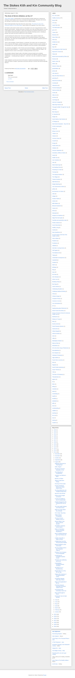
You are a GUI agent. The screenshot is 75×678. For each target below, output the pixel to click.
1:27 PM (9, 78)
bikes (53, 384)
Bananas (54, 34)
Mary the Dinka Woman (57, 75)
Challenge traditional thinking (58, 291)
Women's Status (56, 66)
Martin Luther (55, 61)
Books (53, 20)
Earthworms (55, 316)
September (57, 459)
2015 (55, 444)
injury (53, 272)
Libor (53, 162)
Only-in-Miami (55, 238)
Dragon (54, 116)
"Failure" (54, 133)
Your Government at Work (58, 186)
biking (53, 386)
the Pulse (54, 274)
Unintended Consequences (58, 257)
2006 (55, 622)
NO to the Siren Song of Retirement (60, 348)
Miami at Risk (55, 343)
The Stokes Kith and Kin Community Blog (32, 5)
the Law (54, 415)
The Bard (54, 172)
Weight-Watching (56, 184)
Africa (53, 109)
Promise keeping (56, 87)
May (56, 603)
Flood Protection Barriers (58, 326)
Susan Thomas (55, 369)
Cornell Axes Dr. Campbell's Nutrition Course (60, 557)
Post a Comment (10, 81)
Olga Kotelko (55, 357)
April (56, 605)
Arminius (54, 97)
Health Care (55, 157)
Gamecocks (55, 328)
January (57, 611)
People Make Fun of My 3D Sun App (60, 571)
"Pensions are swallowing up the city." (60, 560)
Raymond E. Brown (56, 51)
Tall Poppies (55, 250)
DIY (53, 305)
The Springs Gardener (57, 174)
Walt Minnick (55, 181)
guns (53, 30)
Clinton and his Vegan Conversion (60, 496)
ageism (54, 379)
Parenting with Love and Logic (59, 653)
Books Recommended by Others (59, 56)
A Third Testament (56, 642)
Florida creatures (56, 222)
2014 (55, 446)
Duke (53, 39)
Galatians (54, 148)
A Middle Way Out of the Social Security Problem (61, 542)
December (57, 453)
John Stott (54, 73)
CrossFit (54, 140)
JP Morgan (54, 121)
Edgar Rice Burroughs (57, 217)
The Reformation (56, 27)
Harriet (53, 155)
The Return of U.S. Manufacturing (59, 568)
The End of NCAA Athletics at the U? (59, 519)
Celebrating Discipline (57, 289)
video (53, 193)
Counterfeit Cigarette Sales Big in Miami (59, 579)
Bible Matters (55, 203)
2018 (55, 438)
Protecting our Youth (57, 169)
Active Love (55, 279)
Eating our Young (56, 319)
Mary (60, 648)
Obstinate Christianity (57, 355)
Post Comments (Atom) (29, 91)
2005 (55, 624)
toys (53, 417)
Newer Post (8, 88)
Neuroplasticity (55, 350)
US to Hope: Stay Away (60, 512)
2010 (55, 614)
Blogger (44, 675)
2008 (55, 618)
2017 (55, 440)
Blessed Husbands (56, 205)
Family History (55, 145)
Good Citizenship (56, 225)
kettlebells (54, 401)
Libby (53, 338)
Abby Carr (54, 95)
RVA (53, 362)
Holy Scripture (55, 636)
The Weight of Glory (56, 650)
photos (53, 71)
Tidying (54, 255)
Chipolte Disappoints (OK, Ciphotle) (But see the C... (61, 503)
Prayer (53, 128)
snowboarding (55, 408)
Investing (54, 83)
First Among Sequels (57, 633)
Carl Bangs (54, 99)
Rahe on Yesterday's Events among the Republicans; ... (59, 530)
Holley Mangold (55, 331)
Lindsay (54, 654)
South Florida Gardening (58, 367)
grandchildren (55, 68)
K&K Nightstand (56, 631)
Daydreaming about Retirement (59, 308)
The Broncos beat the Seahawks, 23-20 (60, 469)
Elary (53, 321)
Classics (54, 136)
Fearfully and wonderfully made (59, 220)
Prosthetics (54, 243)
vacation (54, 422)
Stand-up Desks (56, 90)
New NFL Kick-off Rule (60, 493)
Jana (53, 639)
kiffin (53, 403)
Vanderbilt (54, 260)
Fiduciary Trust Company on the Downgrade (60, 553)
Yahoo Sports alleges (9, 18)
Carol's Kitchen (55, 286)
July (56, 599)
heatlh (53, 396)
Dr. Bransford (55, 114)
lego (53, 46)
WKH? (53, 264)
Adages (54, 196)
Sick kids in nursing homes (58, 248)
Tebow (53, 54)
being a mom (55, 131)
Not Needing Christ (56, 167)
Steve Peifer (55, 37)
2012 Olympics (55, 276)
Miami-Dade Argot (56, 164)
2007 (55, 620)
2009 (55, 616)
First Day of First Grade (60, 483)
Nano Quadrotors (56, 232)
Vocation (54, 262)
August (57, 461)
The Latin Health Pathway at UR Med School (61, 507)
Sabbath (54, 245)
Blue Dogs (54, 111)
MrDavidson (55, 345)
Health (53, 44)
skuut (53, 405)
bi (52, 381)
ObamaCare (55, 85)
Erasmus (54, 58)
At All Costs (55, 664)
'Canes (53, 32)
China (53, 293)
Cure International (56, 303)
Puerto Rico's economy (57, 360)
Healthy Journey (56, 18)
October (57, 457)
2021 (55, 434)
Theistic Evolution (56, 179)
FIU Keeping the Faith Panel (58, 49)
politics (53, 189)
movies (54, 92)
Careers (54, 208)
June (56, 601)
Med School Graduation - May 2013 (60, 123)
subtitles (54, 410)
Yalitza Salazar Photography (58, 515)
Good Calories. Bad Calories (58, 119)
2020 (55, 436)
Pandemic (54, 240)
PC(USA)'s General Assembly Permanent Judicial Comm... (60, 586)
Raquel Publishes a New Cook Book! (60, 545)
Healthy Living (55, 227)
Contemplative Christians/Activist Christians (59, 564)
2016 (55, 442)
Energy (54, 143)
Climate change (55, 296)
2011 (55, 452)
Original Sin (55, 648)
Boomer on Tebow (59, 478)
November (57, 455)
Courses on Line (56, 301)
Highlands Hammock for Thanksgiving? (60, 464)
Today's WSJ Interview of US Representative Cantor (60, 575)
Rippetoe (54, 364)
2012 (55, 450)
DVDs (53, 210)
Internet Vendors (56, 333)
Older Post (45, 88)
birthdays (54, 267)
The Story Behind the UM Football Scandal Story (60, 491)
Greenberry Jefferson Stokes (58, 152)
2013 (55, 448)
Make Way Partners (56, 104)
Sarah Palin (55, 25)
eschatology (55, 393)
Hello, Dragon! (58, 466)
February (57, 609)
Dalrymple (54, 213)
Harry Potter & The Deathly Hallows (60, 660)
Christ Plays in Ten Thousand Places (60, 638)
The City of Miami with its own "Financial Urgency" (60, 549)
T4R (53, 372)
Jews (53, 336)
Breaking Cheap (56, 281)
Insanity (54, 229)
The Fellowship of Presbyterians (59, 472)
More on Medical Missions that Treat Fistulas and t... (61, 535)
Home (26, 88)
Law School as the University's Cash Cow (60, 590)
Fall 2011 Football (56, 102)
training (54, 420)
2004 (55, 626)
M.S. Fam (54, 15)
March (56, 607)
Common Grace (56, 138)
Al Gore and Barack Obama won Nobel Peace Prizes (59, 487)
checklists (54, 389)
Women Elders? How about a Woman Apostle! (59, 522)
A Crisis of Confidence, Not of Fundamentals (60, 499)
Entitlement (54, 42)
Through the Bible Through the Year (60, 107)
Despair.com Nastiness (57, 215)
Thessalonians (55, 376)
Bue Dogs (54, 284)
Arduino (54, 201)
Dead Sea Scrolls (56, 80)
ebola (53, 391)
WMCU (54, 63)
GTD (53, 22)
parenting (54, 78)
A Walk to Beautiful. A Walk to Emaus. (60, 538)
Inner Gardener (55, 160)
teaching (54, 413)
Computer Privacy (56, 298)
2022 (55, 432)
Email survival (55, 323)
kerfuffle (54, 398)
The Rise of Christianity (57, 374)
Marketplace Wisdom (57, 340)
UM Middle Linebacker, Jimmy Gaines (60, 526)
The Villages (55, 177)
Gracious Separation (57, 150)
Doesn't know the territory (58, 310)
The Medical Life (56, 252)
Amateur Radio (55, 198)
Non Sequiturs (55, 352)
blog (53, 269)
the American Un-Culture (58, 191)
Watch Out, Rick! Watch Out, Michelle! (60, 510)
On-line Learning (56, 126)
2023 (55, 430)
